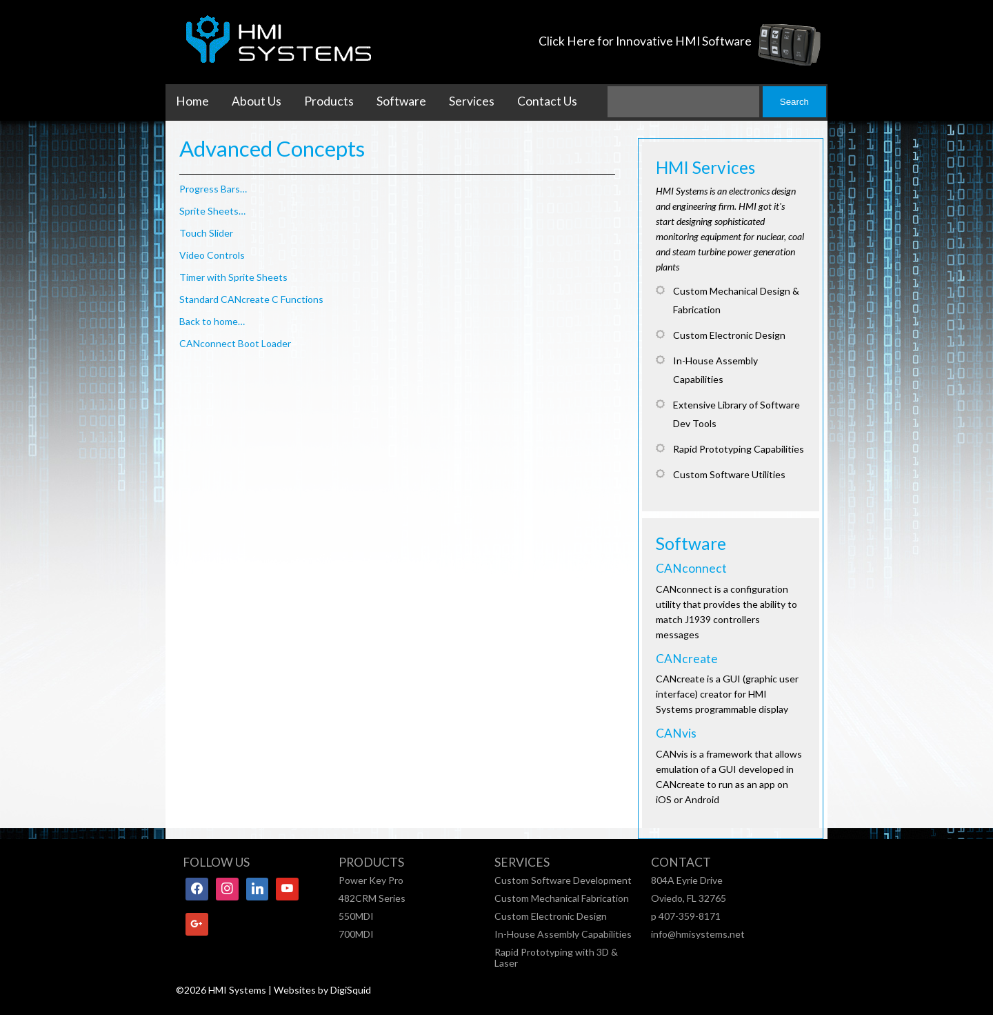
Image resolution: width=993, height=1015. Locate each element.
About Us (256, 101)
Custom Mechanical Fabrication (561, 898)
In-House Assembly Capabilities (563, 934)
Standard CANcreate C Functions (251, 299)
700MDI (356, 934)
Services (471, 101)
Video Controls (212, 255)
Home (192, 101)
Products (329, 101)
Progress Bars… (213, 189)
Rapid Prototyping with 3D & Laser (556, 957)
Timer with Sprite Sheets (233, 277)
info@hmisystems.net (698, 934)
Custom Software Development (563, 880)
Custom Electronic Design (550, 916)
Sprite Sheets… (212, 211)
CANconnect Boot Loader (235, 343)
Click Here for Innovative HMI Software (645, 41)
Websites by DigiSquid (322, 990)
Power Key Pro (371, 880)
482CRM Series (372, 898)
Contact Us (547, 101)
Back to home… (212, 321)
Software (401, 101)
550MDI (356, 916)
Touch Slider (206, 233)
